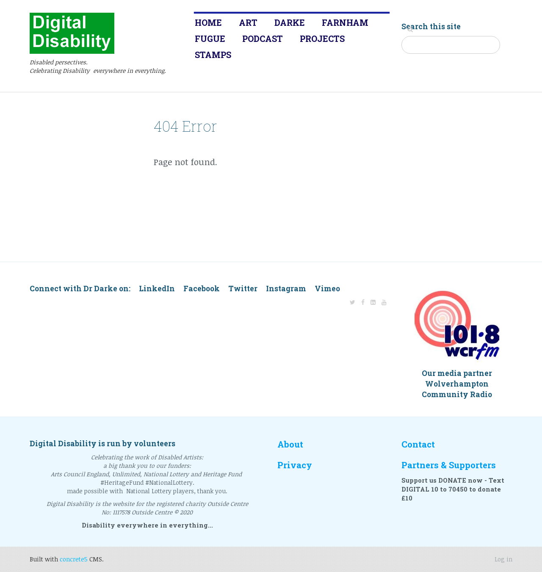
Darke (289, 22)
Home (208, 22)
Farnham (345, 22)
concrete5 (74, 559)
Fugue (210, 38)
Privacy (294, 465)
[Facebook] (363, 302)
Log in (503, 559)
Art (248, 22)
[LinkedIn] (373, 302)
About (290, 444)
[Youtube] (384, 302)
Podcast (262, 38)
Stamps (213, 54)
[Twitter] (352, 302)
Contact (418, 444)
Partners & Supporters (448, 465)
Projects (322, 38)
